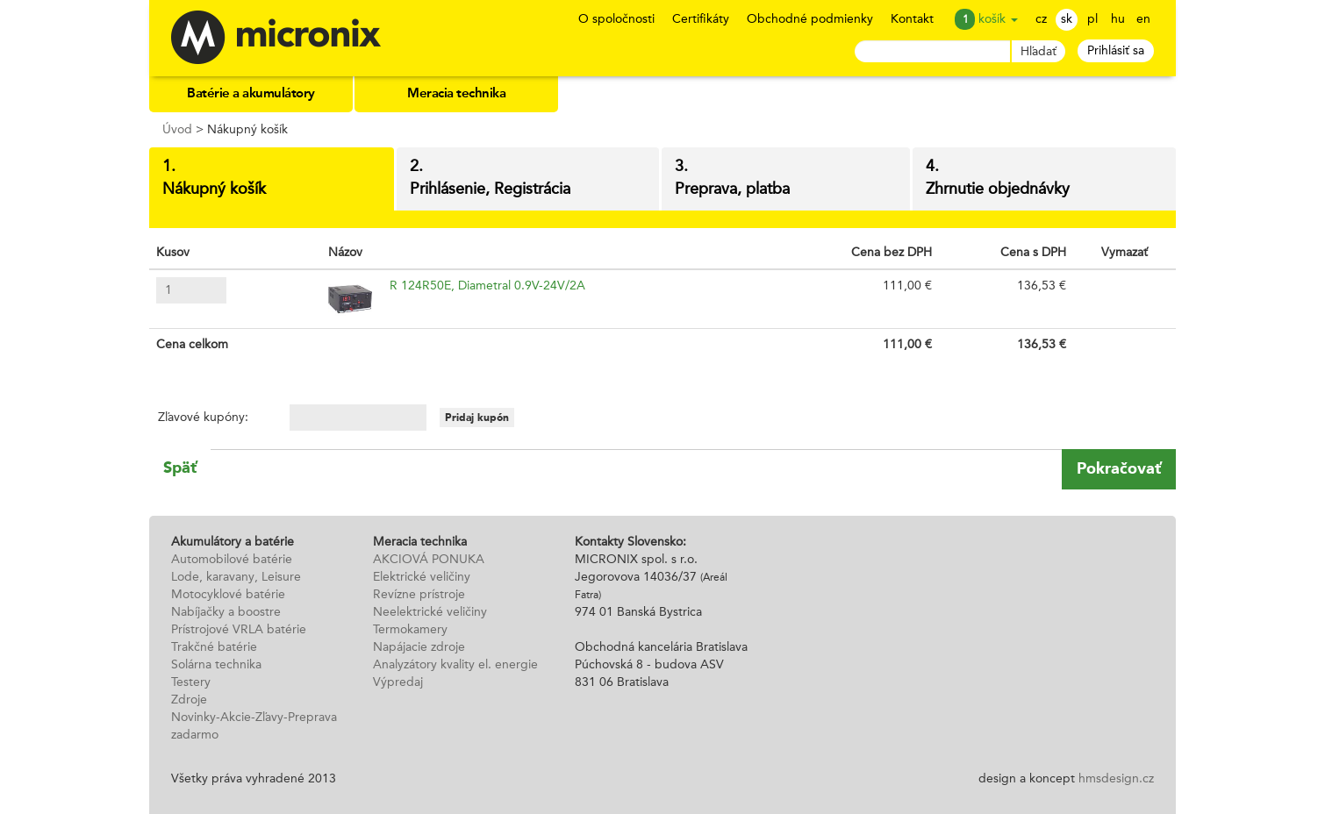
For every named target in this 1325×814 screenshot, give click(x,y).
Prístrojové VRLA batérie (238, 630)
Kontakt (912, 19)
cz (1041, 19)
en (1143, 19)
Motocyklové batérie (228, 595)
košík (998, 19)
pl (1092, 19)
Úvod (177, 130)
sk (1066, 19)
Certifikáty (700, 19)
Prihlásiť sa (1115, 51)
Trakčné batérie (214, 647)
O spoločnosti (616, 19)
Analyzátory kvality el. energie (455, 665)
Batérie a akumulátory (251, 94)
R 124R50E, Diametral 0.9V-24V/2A (487, 286)
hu (1118, 19)
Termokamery (410, 630)
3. (786, 180)
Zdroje (189, 700)
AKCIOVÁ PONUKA (428, 559)
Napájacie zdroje (419, 647)
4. (1044, 180)
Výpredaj (398, 682)
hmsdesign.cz (1116, 779)
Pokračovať (1119, 468)
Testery (191, 682)
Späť (180, 467)
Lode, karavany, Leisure (236, 577)
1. (271, 180)
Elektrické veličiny (421, 577)
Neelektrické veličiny (430, 612)
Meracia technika (456, 94)
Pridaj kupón (477, 417)
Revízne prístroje (419, 595)
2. (527, 180)
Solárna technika (216, 665)
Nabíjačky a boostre (226, 612)
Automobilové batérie (231, 559)
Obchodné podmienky (810, 19)
